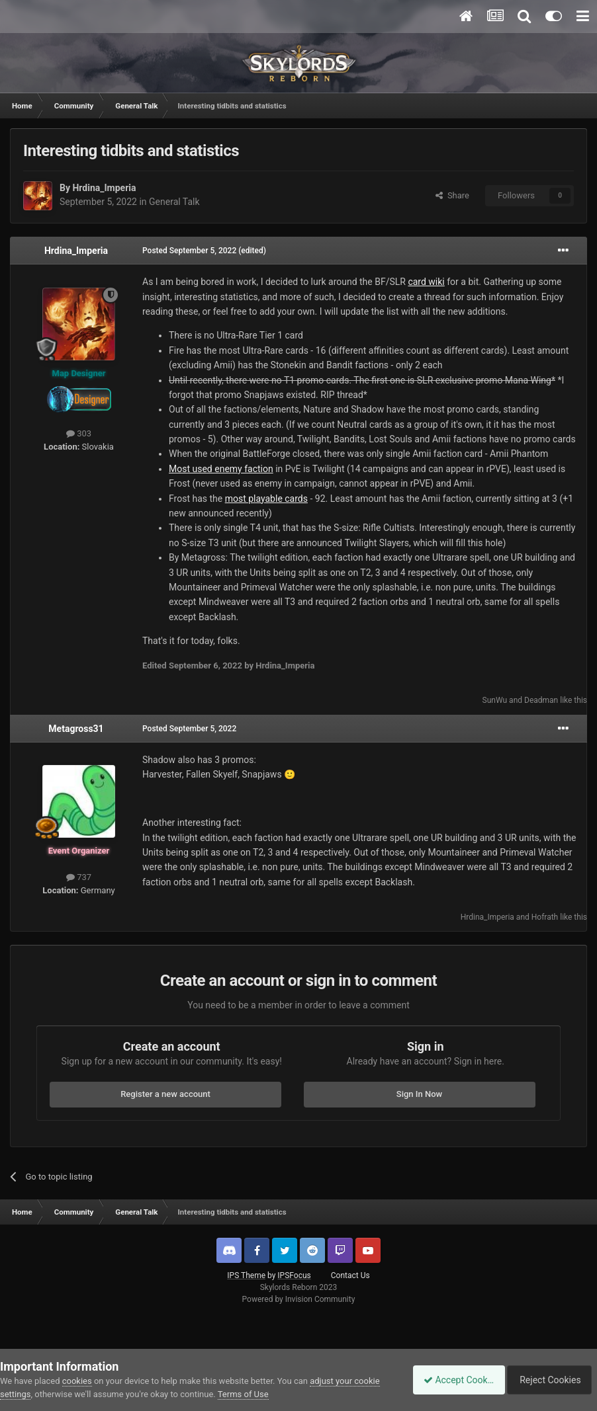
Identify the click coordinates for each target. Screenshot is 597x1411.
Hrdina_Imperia (104, 187)
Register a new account (165, 1094)
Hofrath (544, 917)
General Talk (174, 201)
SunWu (495, 700)
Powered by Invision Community (298, 1299)
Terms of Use (243, 1394)
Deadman (541, 700)
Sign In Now (419, 1094)
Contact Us (350, 1275)
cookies (77, 1381)
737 (78, 877)
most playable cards (266, 498)
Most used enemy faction (221, 469)
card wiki (426, 281)
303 (78, 433)
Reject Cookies (551, 1380)
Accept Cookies (452, 1380)
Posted (189, 250)
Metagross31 (75, 728)
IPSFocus (293, 1275)
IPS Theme (246, 1275)
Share (452, 195)
